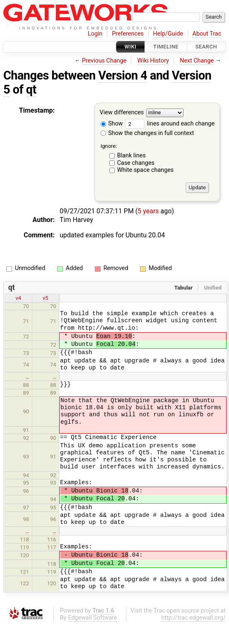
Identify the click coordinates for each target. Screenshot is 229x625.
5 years (148, 211)
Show (112, 123)
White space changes (145, 170)
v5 (45, 298)
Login (95, 33)
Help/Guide (168, 33)
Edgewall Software (92, 617)
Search (206, 46)
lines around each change (170, 123)
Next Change (197, 60)
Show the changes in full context (147, 133)
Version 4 (122, 75)
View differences (122, 112)
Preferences (128, 33)
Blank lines (131, 155)
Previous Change (104, 60)
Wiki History (153, 60)
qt (31, 89)
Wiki (131, 46)
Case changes (135, 163)
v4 (18, 298)
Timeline (165, 46)
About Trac (207, 33)
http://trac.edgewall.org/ (193, 617)
